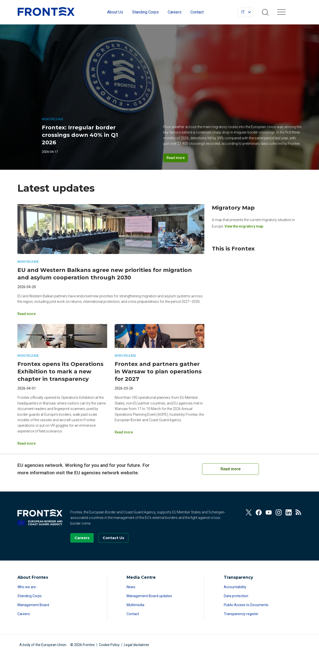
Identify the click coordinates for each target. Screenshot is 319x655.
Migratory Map (233, 207)
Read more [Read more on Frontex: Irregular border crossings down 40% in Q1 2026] (175, 158)
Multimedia (135, 605)
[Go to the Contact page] (113, 538)
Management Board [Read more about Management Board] (33, 605)
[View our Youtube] (269, 512)
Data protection (236, 596)
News (131, 587)
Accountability (235, 587)
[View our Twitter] (249, 512)
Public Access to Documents (246, 605)
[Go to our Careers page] (82, 538)
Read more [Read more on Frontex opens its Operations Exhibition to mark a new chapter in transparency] (26, 443)
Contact (133, 614)
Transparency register (241, 614)
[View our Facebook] (259, 512)
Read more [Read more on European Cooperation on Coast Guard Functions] (230, 469)
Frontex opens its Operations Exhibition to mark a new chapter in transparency (60, 371)
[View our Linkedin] (289, 512)
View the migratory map (244, 226)
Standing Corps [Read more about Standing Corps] (29, 596)
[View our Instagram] (279, 512)
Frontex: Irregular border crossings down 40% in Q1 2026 (80, 135)
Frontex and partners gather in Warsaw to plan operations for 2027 (158, 371)
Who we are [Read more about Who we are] (26, 587)
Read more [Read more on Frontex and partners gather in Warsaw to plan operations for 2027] (124, 432)
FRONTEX (46, 11)
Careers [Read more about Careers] (23, 614)
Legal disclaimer (136, 645)
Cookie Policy (109, 645)
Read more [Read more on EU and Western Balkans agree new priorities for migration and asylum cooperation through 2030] (26, 314)
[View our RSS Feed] (299, 512)
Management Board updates (149, 596)
